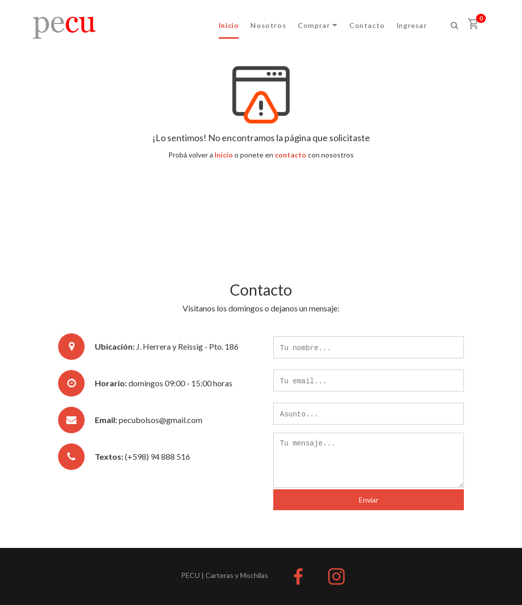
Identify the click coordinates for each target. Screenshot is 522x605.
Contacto (367, 25)
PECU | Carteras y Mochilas (224, 575)
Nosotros (268, 25)
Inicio (229, 25)
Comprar (317, 25)
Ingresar (412, 25)
